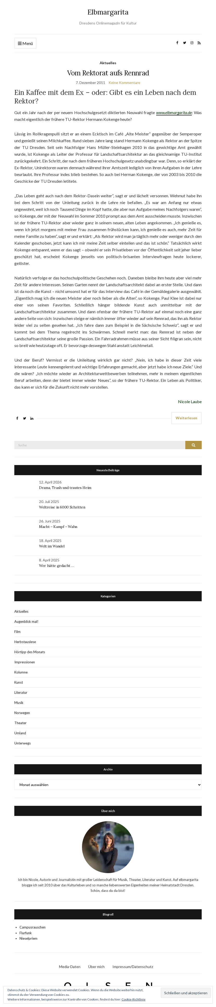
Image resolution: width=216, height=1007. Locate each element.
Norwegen (22, 713)
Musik (18, 703)
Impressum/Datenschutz (132, 966)
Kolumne (21, 672)
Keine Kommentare (124, 82)
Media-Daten (69, 966)
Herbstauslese (25, 642)
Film (17, 632)
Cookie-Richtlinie (133, 999)
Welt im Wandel (52, 546)
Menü (25, 43)
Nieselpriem (28, 938)
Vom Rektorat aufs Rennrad (108, 73)
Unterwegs (22, 743)
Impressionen (24, 662)
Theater (20, 723)
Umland (20, 733)
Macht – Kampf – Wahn (58, 526)
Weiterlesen (186, 418)
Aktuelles (108, 63)
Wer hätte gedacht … (56, 565)
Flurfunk (26, 933)
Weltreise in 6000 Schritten (62, 507)
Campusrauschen (33, 927)
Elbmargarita (108, 12)
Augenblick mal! (26, 621)
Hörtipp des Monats (29, 652)
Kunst (18, 682)
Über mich (96, 966)
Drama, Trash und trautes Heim (65, 487)
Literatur (20, 692)
